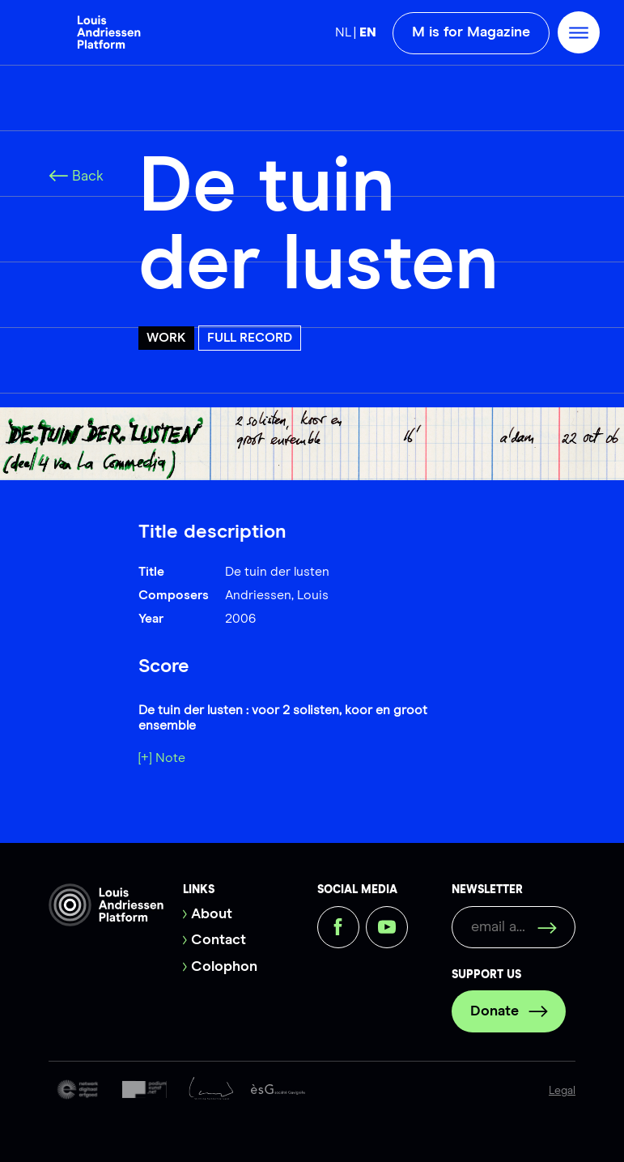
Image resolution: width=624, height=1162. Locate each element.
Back (76, 176)
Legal (562, 1090)
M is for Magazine (471, 32)
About (211, 914)
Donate (509, 1011)
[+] (144, 757)
